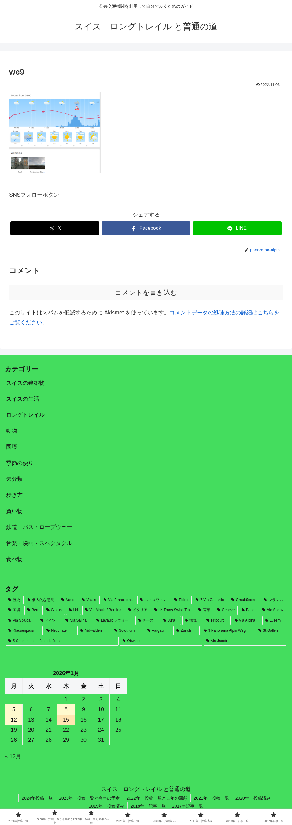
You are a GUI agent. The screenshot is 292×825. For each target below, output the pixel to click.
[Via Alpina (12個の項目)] (246, 620)
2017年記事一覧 (187, 806)
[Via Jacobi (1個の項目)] (245, 641)
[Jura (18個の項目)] (171, 620)
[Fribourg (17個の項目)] (217, 620)
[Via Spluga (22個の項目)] (21, 620)
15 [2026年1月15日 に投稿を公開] (66, 720)
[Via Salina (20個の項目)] (77, 620)
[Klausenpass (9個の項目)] (24, 630)
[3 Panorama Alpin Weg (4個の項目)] (227, 630)
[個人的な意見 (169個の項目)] (41, 600)
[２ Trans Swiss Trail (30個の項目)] (173, 610)
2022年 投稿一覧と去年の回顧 (156, 798)
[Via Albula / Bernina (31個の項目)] (103, 610)
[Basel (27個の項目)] (248, 610)
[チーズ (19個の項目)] (147, 620)
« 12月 (13, 756)
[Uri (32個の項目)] (73, 610)
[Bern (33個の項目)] (33, 610)
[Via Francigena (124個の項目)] (118, 600)
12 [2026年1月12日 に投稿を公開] (14, 720)
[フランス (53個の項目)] (273, 600)
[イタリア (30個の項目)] (138, 610)
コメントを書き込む (146, 292)
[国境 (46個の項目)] (14, 610)
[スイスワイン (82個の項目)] (153, 600)
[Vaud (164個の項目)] (68, 600)
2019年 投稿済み (106, 806)
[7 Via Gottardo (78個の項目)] (210, 600)
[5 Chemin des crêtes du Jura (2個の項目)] (62, 641)
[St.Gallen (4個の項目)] (271, 630)
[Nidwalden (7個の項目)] (93, 630)
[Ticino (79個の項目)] (182, 600)
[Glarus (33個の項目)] (54, 610)
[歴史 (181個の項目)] (15, 600)
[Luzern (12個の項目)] (274, 620)
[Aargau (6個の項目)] (158, 630)
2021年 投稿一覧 (211, 798)
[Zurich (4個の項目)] (186, 630)
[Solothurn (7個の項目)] (127, 630)
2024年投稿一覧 (37, 798)
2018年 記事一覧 (148, 806)
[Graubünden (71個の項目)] (244, 600)
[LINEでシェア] (237, 228)
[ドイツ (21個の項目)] (50, 620)
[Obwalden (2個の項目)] (161, 641)
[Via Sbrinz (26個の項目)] (273, 610)
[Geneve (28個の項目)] (226, 610)
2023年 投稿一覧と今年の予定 (89, 798)
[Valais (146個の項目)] (89, 600)
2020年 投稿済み (253, 798)
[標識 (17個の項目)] (192, 620)
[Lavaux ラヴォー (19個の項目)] (114, 620)
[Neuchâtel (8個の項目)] (60, 630)
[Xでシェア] (54, 228)
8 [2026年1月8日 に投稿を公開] (66, 709)
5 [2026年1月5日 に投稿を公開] (13, 709)
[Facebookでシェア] (146, 228)
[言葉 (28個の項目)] (204, 610)
